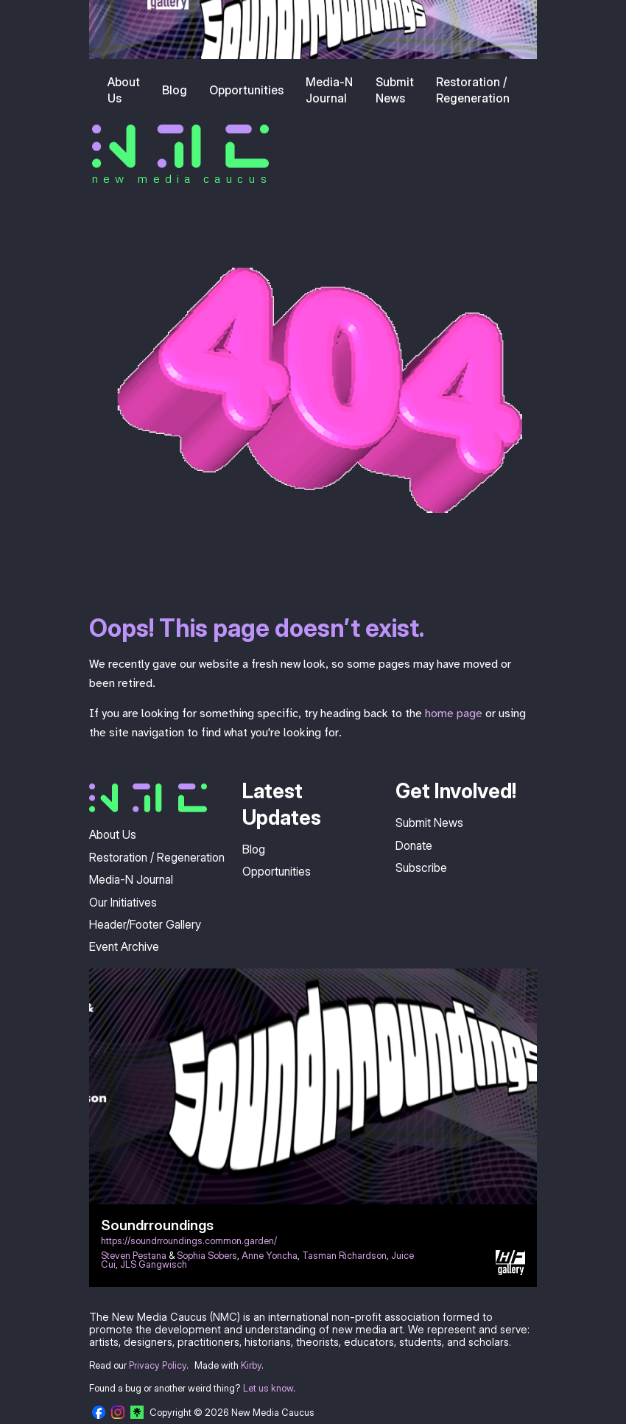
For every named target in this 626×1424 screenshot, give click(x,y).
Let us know (268, 1388)
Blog (174, 90)
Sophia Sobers (207, 1255)
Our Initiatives (123, 902)
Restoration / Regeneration (473, 89)
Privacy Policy (157, 1365)
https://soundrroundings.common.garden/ (189, 1240)
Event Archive (124, 946)
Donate (413, 845)
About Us (124, 89)
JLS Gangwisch (153, 1264)
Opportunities (246, 90)
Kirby (251, 1365)
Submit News (395, 89)
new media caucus (181, 178)
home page (453, 713)
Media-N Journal (329, 89)
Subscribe (421, 867)
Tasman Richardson (344, 1255)
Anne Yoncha (270, 1255)
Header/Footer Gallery (145, 924)
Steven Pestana (133, 1255)
